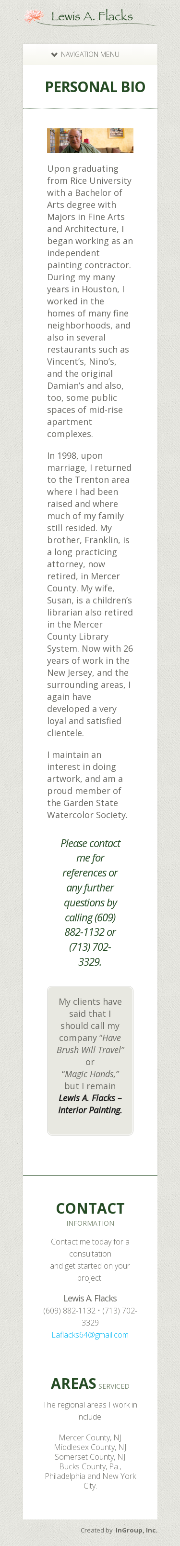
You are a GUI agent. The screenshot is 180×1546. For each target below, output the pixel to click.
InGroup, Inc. (136, 1530)
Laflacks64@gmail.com (90, 1334)
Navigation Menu (85, 54)
